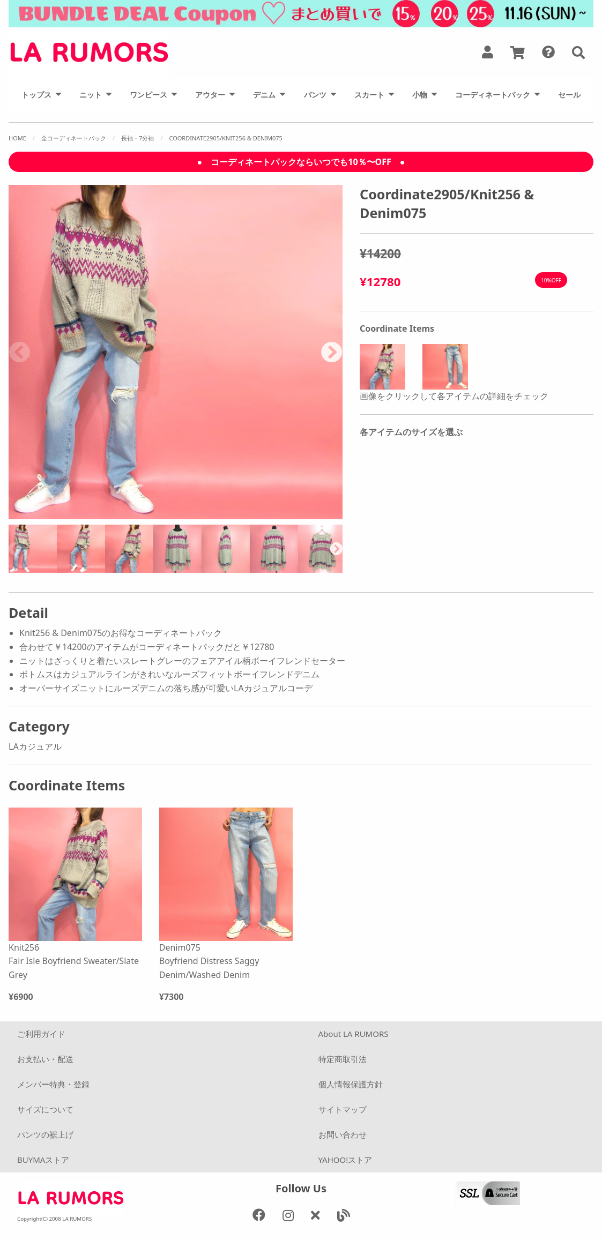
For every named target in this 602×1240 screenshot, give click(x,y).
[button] (578, 53)
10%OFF (551, 280)
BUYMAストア (43, 1159)
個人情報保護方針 (350, 1084)
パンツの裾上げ (45, 1134)
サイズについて (45, 1109)
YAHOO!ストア (345, 1159)
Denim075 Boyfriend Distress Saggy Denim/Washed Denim (209, 961)
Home (17, 138)
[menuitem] (38, 94)
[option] (176, 352)
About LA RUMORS (353, 1033)
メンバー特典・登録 (53, 1084)
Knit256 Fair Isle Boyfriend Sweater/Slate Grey (74, 961)
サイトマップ (342, 1109)
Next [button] (332, 352)
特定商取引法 (342, 1059)
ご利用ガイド (41, 1033)
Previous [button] (19, 352)
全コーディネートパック (73, 138)
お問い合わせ (342, 1134)
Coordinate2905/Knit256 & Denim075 (225, 138)
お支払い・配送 (45, 1059)
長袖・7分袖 (137, 138)
